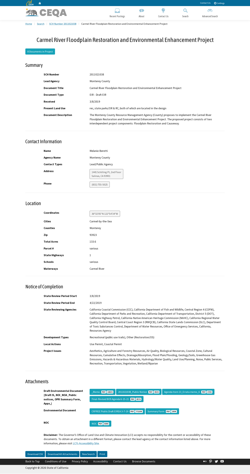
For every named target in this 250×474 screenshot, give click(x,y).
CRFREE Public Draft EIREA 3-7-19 (117, 411)
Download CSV (35, 454)
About (142, 12)
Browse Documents (143, 462)
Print (102, 454)
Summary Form (162, 411)
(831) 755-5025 (100, 184)
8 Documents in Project (40, 51)
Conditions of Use (55, 462)
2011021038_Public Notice (138, 392)
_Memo (102, 392)
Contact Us (205, 2)
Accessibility (100, 462)
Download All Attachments (62, 454)
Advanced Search (210, 12)
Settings (219, 3)
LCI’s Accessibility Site (86, 443)
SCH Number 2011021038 (62, 24)
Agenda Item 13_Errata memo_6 (188, 392)
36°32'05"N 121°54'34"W (105, 214)
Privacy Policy (80, 462)
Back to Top (32, 462)
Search (185, 12)
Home (28, 24)
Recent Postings (117, 12)
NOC (100, 424)
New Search (88, 454)
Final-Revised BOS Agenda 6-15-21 (116, 399)
